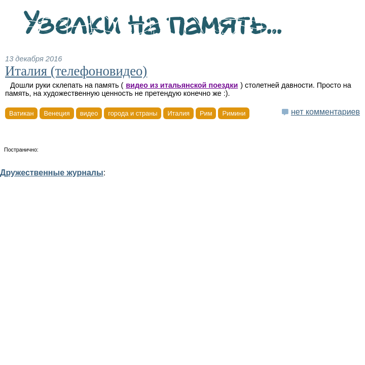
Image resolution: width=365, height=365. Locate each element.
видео (89, 113)
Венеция (56, 113)
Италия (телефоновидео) (76, 71)
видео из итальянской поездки (182, 85)
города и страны (132, 113)
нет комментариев (325, 111)
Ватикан (21, 113)
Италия (178, 113)
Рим (206, 113)
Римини (233, 113)
